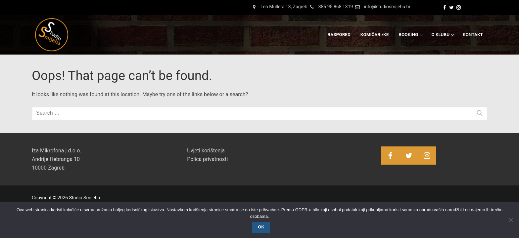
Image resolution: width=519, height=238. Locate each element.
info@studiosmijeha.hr (381, 7)
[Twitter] (451, 7)
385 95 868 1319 (330, 7)
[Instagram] (458, 7)
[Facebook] (444, 7)
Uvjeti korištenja (205, 150)
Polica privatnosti (207, 159)
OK (261, 226)
